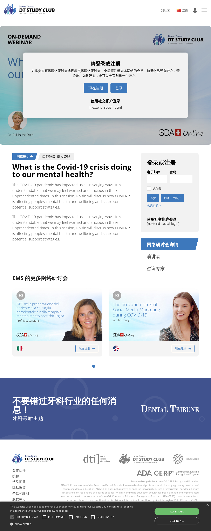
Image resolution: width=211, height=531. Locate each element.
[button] (93, 366)
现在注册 (95, 88)
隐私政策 (19, 487)
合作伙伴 (19, 470)
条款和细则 (20, 493)
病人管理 (63, 156)
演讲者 (153, 256)
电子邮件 (153, 172)
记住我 (157, 189)
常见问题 (19, 481)
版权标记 (19, 499)
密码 (173, 172)
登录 (119, 88)
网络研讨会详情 (162, 244)
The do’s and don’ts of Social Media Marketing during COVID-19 (136, 310)
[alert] (105, 516)
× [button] (207, 505)
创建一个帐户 (172, 198)
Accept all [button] (177, 511)
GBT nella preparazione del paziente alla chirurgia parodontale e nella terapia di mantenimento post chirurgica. (40, 310)
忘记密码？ (154, 205)
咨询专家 (156, 268)
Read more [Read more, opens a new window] (62, 510)
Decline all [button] (177, 520)
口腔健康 (48, 156)
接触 (15, 476)
